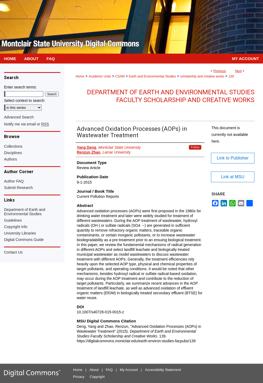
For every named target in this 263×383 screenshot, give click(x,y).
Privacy (79, 377)
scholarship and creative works (202, 76)
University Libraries (20, 233)
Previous (219, 71)
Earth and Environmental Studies (152, 76)
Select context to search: (24, 100)
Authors (10, 159)
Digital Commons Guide (24, 239)
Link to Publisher (233, 158)
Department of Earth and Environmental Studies (24, 211)
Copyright (97, 377)
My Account (129, 370)
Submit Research (18, 187)
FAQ (109, 370)
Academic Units (100, 76)
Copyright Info (15, 227)
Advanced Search (19, 117)
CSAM (120, 76)
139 (231, 76)
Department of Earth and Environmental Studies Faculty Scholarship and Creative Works (170, 96)
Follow (195, 147)
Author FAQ (14, 181)
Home (80, 76)
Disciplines (13, 153)
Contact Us (13, 252)
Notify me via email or (26, 124)
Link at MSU (232, 176)
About (93, 370)
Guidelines (13, 220)
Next (238, 71)
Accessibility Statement (163, 370)
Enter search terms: (20, 87)
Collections (13, 146)
